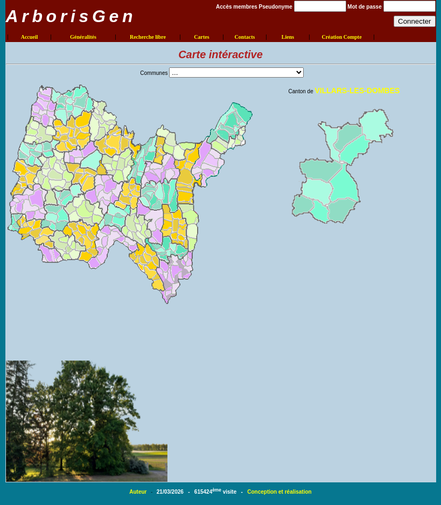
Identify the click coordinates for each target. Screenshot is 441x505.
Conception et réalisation (279, 492)
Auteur (138, 492)
